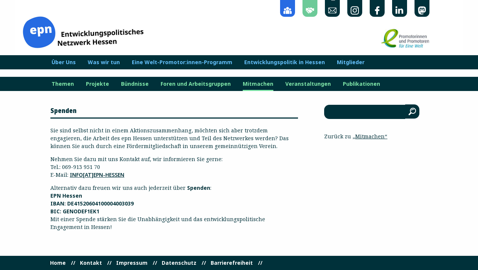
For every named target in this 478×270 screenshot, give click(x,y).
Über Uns (64, 62)
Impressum (132, 263)
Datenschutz (179, 263)
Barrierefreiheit (232, 263)
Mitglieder (350, 62)
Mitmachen (258, 84)
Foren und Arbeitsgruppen (196, 84)
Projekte (97, 84)
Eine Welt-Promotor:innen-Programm (182, 62)
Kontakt (91, 263)
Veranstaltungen (308, 84)
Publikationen (361, 84)
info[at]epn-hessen (97, 174)
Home (58, 263)
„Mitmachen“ (370, 136)
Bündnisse (135, 84)
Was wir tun (104, 62)
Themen (63, 84)
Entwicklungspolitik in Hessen (284, 62)
